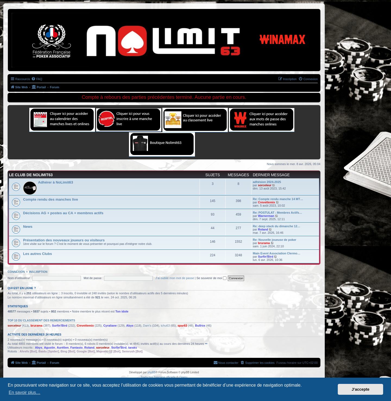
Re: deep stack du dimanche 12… (276, 226)
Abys (130, 325)
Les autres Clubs (37, 254)
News (27, 227)
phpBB (151, 372)
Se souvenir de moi (211, 278)
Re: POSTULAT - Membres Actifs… (277, 212)
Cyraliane (110, 325)
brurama (264, 243)
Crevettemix (266, 202)
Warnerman (266, 215)
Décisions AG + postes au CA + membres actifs (63, 213)
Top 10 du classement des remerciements (41, 320)
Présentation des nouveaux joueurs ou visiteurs (64, 240)
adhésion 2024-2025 (267, 182)
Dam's (147, 325)
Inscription (38, 271)
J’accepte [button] (361, 389)
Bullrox (200, 325)
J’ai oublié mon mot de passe (174, 278)
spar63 (182, 325)
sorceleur (265, 185)
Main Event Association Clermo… (276, 253)
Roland (263, 229)
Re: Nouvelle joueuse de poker (274, 239)
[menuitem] (36, 79)
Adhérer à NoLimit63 (55, 182)
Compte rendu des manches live (50, 199)
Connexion (16, 271)
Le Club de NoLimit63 (31, 175)
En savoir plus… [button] (24, 392)
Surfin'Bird (265, 256)
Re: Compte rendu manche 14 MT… (278, 199)
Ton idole (121, 311)
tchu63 (165, 325)
